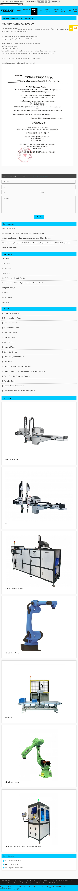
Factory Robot (6, 263)
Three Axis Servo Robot (12, 318)
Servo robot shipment (8, 228)
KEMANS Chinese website (9, 881)
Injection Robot (9, 337)
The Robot (5, 292)
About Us (63, 11)
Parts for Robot (9, 381)
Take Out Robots (10, 342)
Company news (15, 18)
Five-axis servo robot (12, 524)
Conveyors (8, 362)
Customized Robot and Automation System (19, 391)
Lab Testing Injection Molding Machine (17, 366)
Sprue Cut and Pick (19, 883)
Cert (69, 10)
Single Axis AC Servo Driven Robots (28, 881)
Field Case (75, 11)
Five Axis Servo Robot (12, 323)
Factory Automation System (14, 386)
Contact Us (56, 11)
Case (40, 10)
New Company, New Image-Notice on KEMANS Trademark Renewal (23, 233)
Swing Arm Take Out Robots (50, 883)
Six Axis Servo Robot (11, 328)
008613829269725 (31, 1)
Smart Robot (5, 302)
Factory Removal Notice (9, 248)
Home (19, 10)
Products (26, 10)
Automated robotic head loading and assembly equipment (23, 846)
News (34, 10)
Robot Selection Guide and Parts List (17, 376)
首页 (4, 18)
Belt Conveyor (6, 273)
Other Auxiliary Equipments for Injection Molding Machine (24, 371)
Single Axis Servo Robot (12, 313)
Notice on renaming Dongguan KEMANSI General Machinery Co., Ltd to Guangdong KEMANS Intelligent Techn (36, 243)
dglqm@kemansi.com (16, 1)
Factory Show (47, 11)
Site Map (4, 1)
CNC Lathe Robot (10, 332)
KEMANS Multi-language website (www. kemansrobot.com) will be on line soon (26, 238)
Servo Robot (5, 258)
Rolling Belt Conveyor (8, 288)
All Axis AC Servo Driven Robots (48, 881)
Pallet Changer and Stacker (14, 357)
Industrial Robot (9, 347)
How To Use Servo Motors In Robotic (13, 278)
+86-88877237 (13, 864)
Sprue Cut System (10, 352)
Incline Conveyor (7, 297)
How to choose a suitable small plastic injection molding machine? (22, 283)
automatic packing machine (14, 588)
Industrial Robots (7, 268)
